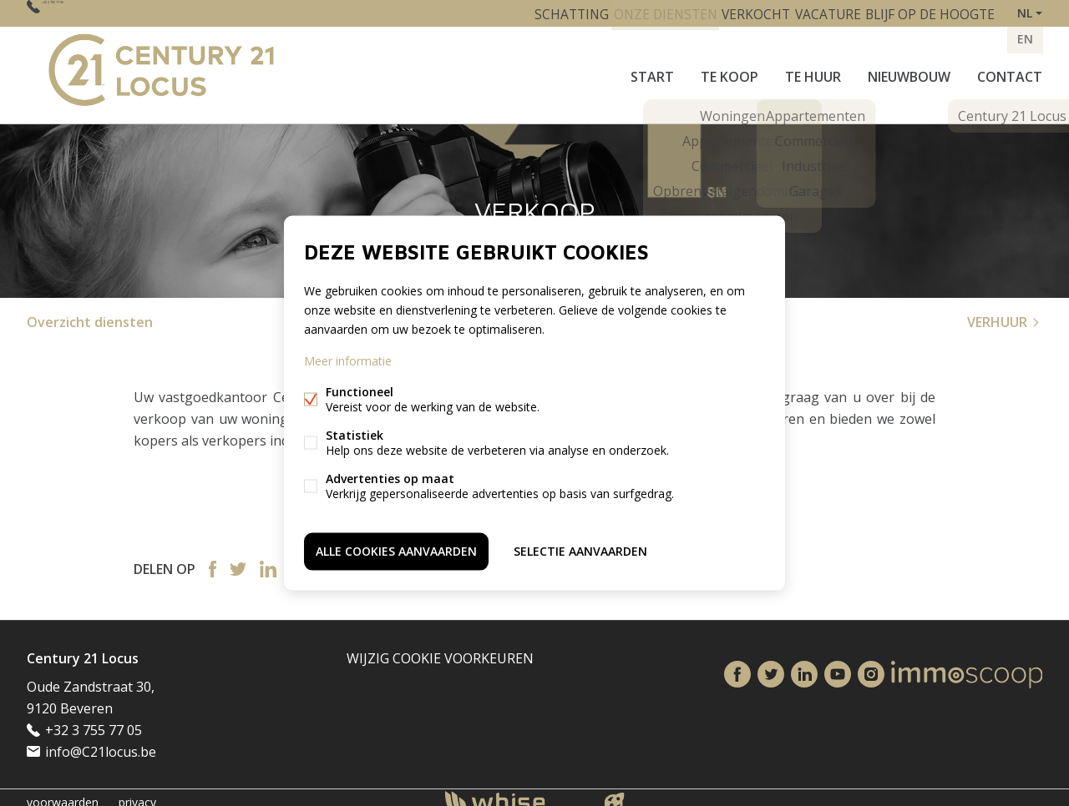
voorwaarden (63, 792)
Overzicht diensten (90, 312)
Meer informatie (348, 363)
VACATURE (817, 13)
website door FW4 (615, 792)
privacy (137, 792)
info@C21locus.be (100, 742)
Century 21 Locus (83, 648)
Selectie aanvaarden (580, 549)
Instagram (871, 665)
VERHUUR (1004, 312)
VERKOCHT (737, 13)
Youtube (837, 665)
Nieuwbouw (909, 70)
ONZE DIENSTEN (639, 13)
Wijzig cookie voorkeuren (440, 648)
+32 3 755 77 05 (90, 13)
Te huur (813, 70)
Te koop (729, 70)
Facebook (212, 559)
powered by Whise (515, 791)
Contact (1009, 70)
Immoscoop (966, 664)
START (652, 70)
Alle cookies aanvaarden (396, 549)
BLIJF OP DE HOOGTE (927, 13)
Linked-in (268, 559)
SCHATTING (539, 13)
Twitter (238, 559)
